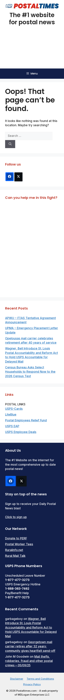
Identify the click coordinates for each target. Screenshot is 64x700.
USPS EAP (12, 426)
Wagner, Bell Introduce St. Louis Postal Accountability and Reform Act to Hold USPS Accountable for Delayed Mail (31, 627)
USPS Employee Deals (20, 432)
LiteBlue (10, 414)
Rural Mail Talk (15, 556)
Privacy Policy (32, 684)
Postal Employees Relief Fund (26, 420)
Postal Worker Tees (19, 544)
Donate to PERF (16, 538)
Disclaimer (16, 678)
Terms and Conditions (40, 678)
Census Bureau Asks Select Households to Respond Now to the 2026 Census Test (30, 372)
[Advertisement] (32, 50)
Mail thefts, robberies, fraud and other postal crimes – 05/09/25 (29, 661)
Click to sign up (16, 517)
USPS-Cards (14, 408)
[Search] (10, 144)
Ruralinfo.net (14, 550)
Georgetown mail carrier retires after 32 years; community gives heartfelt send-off (30, 646)
